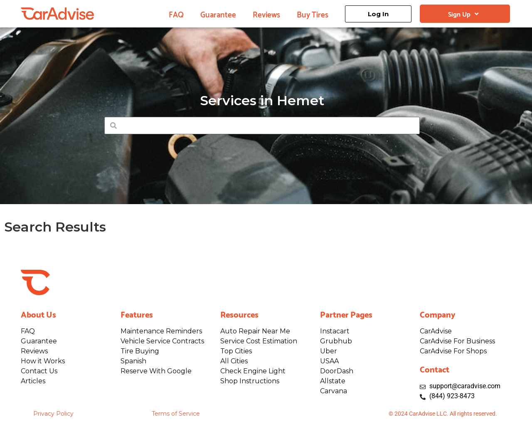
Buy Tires (312, 13)
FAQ (176, 13)
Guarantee (218, 13)
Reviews (266, 13)
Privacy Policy (53, 413)
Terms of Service (176, 413)
